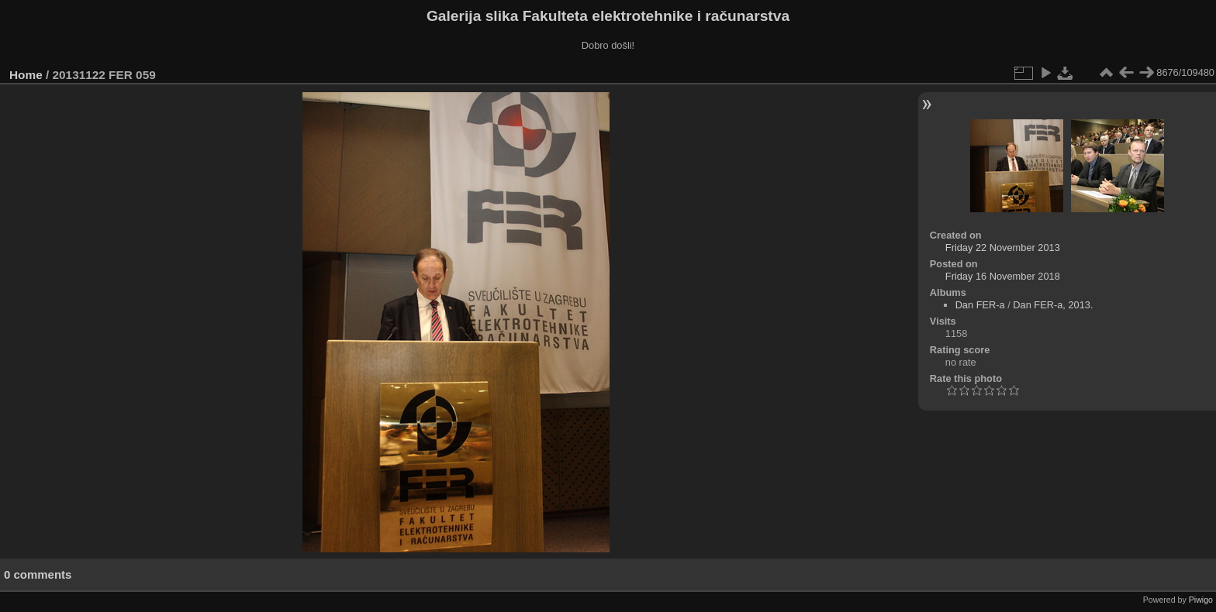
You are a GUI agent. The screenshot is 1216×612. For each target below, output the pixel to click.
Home (26, 74)
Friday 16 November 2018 (1002, 276)
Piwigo (1201, 599)
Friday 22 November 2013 (1002, 247)
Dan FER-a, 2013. (1053, 305)
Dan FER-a (980, 305)
